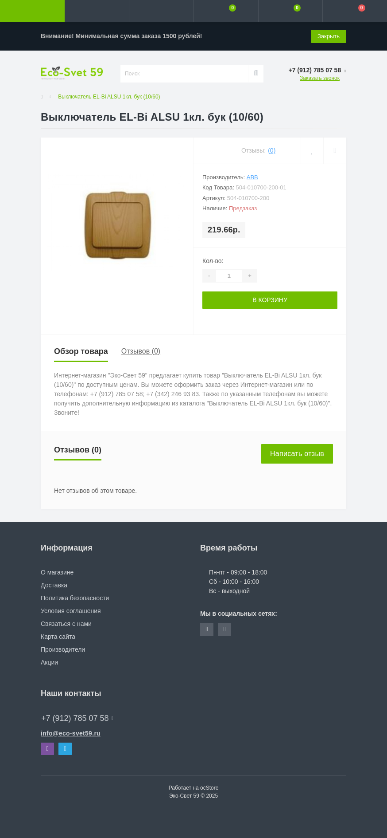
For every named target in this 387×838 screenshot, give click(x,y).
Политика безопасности (75, 598)
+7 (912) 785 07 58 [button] (77, 718)
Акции (49, 662)
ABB (252, 177)
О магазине (57, 572)
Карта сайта (58, 636)
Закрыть (328, 36)
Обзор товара (81, 351)
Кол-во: (212, 260)
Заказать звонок (320, 78)
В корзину (269, 299)
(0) (271, 150)
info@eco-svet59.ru (71, 733)
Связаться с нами (66, 623)
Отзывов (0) (140, 351)
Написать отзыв (297, 453)
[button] (161, 11)
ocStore (209, 788)
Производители (63, 649)
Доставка (54, 585)
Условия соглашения (71, 610)
